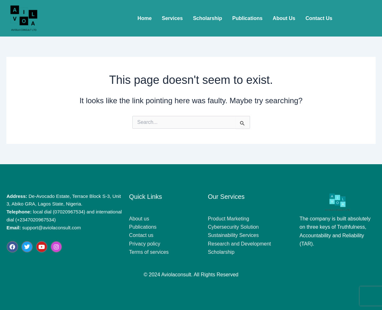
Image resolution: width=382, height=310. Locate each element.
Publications (247, 18)
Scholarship (207, 18)
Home (144, 18)
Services (172, 18)
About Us (284, 18)
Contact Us (318, 18)
